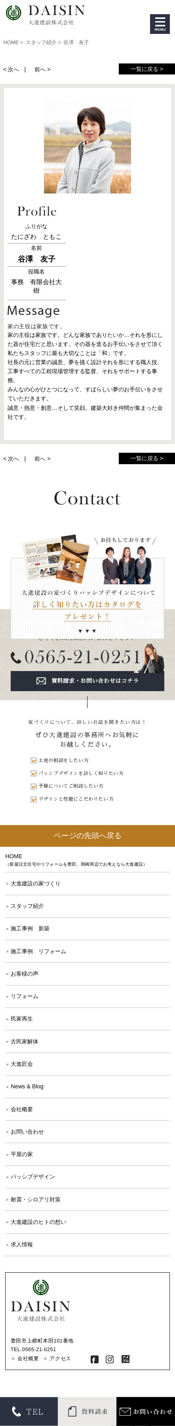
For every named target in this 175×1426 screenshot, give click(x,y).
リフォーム (24, 996)
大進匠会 (22, 1064)
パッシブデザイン (33, 1176)
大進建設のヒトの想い (38, 1222)
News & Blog (27, 1086)
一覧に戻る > (147, 69)
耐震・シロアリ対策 (36, 1199)
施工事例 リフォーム (38, 951)
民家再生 (22, 1018)
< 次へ (11, 69)
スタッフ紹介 (27, 906)
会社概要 (22, 1109)
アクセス (60, 1358)
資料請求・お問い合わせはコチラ (95, 681)
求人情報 (22, 1244)
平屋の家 (22, 1154)
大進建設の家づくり (36, 883)
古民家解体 (24, 1041)
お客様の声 (24, 973)
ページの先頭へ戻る (88, 835)
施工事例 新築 (30, 928)
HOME (87, 860)
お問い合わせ (27, 1132)
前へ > (42, 69)
